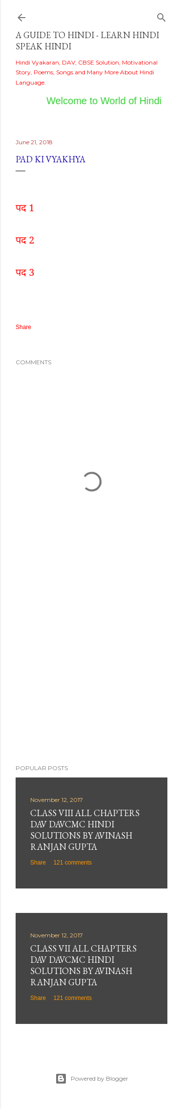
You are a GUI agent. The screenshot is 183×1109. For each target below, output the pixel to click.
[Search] (161, 15)
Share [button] (23, 327)
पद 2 (25, 239)
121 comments (72, 862)
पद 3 (25, 272)
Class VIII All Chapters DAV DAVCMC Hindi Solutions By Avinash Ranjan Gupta (85, 829)
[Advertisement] (91, 679)
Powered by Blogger (91, 1079)
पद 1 (25, 207)
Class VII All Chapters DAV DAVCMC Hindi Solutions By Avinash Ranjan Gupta (83, 965)
